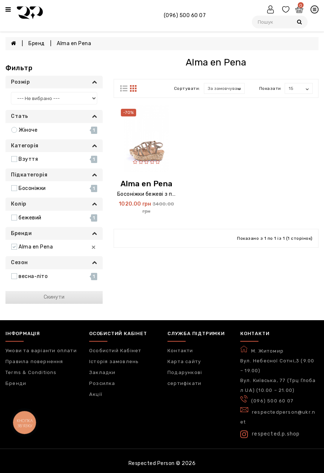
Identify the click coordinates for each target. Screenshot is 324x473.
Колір (54, 204)
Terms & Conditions (31, 372)
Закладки (102, 372)
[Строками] (133, 89)
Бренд (36, 43)
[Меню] (8, 10)
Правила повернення (34, 361)
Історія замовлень (114, 361)
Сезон (54, 262)
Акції (95, 394)
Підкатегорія (54, 175)
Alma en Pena (74, 43)
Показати (270, 88)
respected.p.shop (270, 434)
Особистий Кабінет (115, 350)
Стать (54, 116)
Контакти (180, 350)
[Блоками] (123, 89)
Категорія (54, 146)
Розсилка (102, 383)
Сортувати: (187, 88)
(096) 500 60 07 (185, 15)
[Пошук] (299, 22)
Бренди (54, 233)
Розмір (54, 82)
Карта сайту (184, 361)
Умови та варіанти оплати (41, 350)
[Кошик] (300, 10)
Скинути (54, 297)
